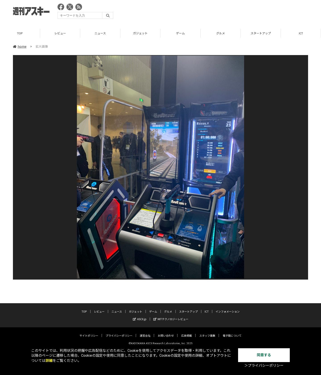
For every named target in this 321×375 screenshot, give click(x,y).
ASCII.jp (139, 315)
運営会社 (145, 332)
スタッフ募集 (207, 332)
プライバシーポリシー (119, 332)
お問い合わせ (166, 332)
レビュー (60, 33)
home (20, 46)
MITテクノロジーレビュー (170, 315)
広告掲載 (186, 332)
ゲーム (180, 33)
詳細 (49, 361)
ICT (301, 33)
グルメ (220, 33)
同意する (264, 355)
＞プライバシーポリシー (264, 365)
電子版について (232, 332)
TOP (20, 33)
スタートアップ (261, 33)
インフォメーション (228, 308)
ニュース (100, 33)
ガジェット (140, 33)
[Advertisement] (227, 12)
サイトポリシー (89, 332)
